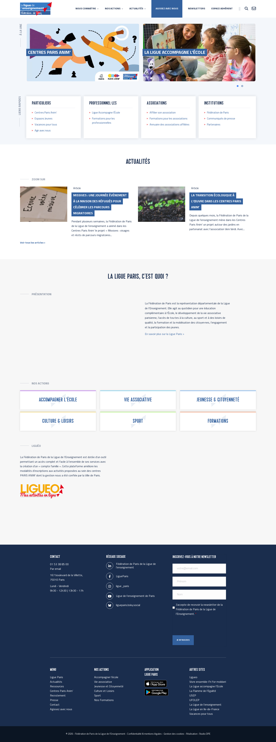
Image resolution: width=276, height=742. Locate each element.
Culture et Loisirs (104, 691)
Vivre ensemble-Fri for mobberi (207, 682)
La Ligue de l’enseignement (205, 704)
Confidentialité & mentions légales (144, 734)
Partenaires (213, 124)
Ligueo (193, 677)
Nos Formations (104, 700)
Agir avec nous (43, 130)
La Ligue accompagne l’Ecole (206, 686)
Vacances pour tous (46, 124)
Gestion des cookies (174, 734)
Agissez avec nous (61, 709)
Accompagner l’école (58, 400)
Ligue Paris (56, 677)
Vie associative (138, 400)
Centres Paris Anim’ (46, 113)
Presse (54, 700)
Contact (54, 704)
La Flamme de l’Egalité (202, 691)
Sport (138, 421)
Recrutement (58, 695)
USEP (192, 695)
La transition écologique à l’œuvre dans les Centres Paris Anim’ (216, 201)
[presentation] (199, 625)
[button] (248, 86)
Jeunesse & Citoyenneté (218, 400)
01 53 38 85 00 (59, 564)
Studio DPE (204, 734)
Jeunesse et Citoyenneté (108, 686)
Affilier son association (163, 113)
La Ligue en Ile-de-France (204, 709)
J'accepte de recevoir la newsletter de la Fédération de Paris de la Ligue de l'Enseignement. (199, 610)
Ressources (57, 686)
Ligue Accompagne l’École (106, 113)
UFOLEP (194, 700)
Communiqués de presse (221, 119)
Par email (55, 569)
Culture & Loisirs (58, 421)
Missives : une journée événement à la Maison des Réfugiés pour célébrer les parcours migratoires (100, 204)
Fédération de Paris (218, 113)
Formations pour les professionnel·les (103, 121)
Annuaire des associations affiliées (169, 124)
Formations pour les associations (168, 119)
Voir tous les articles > (32, 243)
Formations (218, 421)
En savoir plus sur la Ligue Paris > (164, 334)
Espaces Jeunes (43, 119)
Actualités (56, 682)
